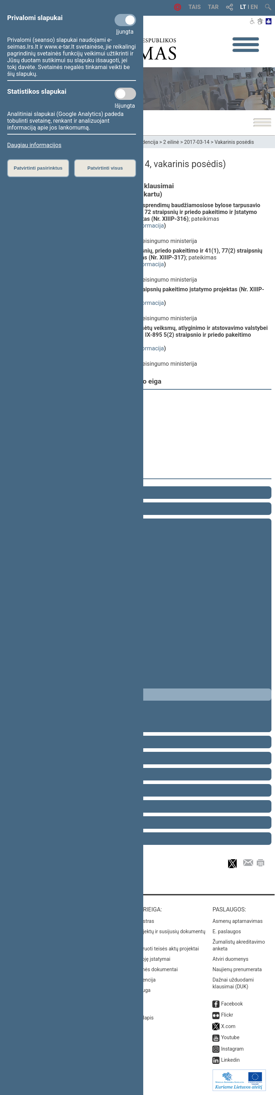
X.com (228, 1026)
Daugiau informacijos (34, 145)
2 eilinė (171, 142)
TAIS (194, 7)
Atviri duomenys (230, 959)
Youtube (230, 1037)
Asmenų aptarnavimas (237, 921)
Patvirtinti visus (105, 168)
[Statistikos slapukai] (125, 94)
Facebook (232, 1004)
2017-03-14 (196, 142)
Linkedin (230, 1060)
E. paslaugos (226, 931)
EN (254, 7)
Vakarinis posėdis (234, 142)
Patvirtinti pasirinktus (38, 168)
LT (243, 7)
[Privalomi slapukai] (125, 20)
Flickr (227, 1015)
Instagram (232, 1049)
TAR (213, 7)
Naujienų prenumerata (237, 969)
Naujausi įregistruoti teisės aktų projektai (153, 949)
